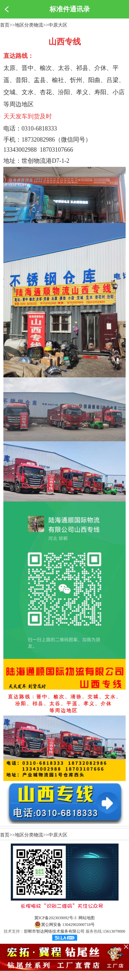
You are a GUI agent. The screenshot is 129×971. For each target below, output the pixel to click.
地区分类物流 (29, 25)
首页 (4, 25)
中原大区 (58, 25)
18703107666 (56, 149)
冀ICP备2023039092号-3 (55, 918)
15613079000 (114, 931)
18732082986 (38, 139)
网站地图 (86, 918)
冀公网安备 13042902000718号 (64, 924)
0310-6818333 (39, 128)
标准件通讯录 (70, 9)
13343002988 (20, 149)
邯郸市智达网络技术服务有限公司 (54, 931)
